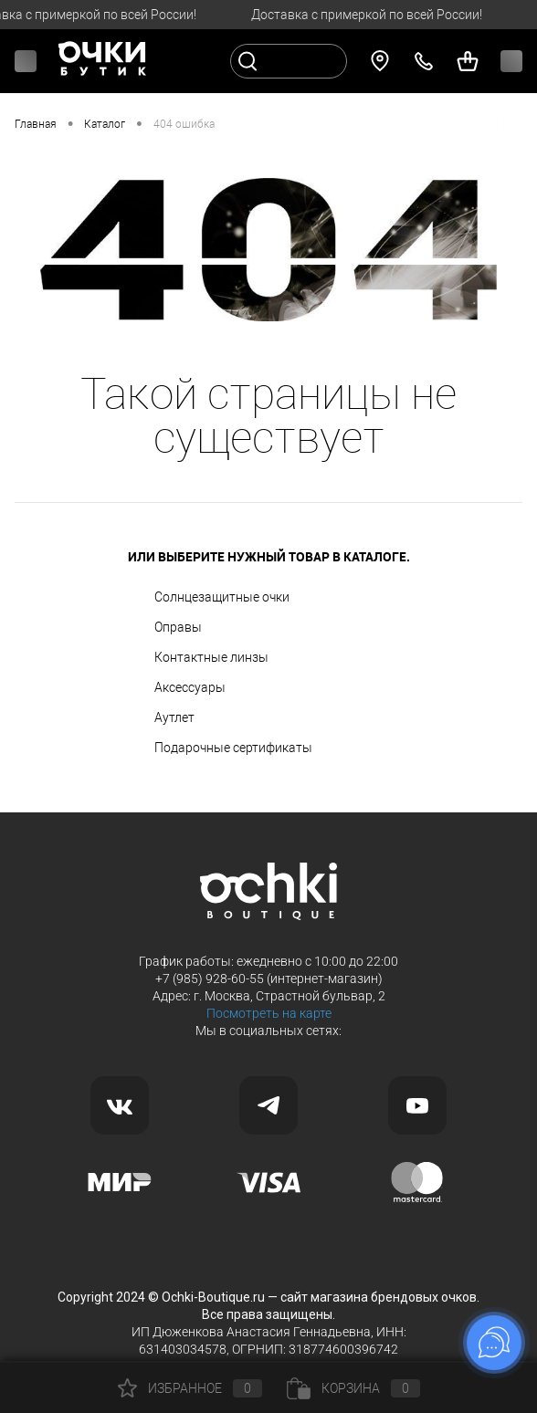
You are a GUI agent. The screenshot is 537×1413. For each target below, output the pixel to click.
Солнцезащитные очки (222, 597)
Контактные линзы (211, 657)
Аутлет (174, 717)
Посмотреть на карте (269, 1013)
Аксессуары (190, 687)
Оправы (178, 627)
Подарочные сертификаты (233, 747)
